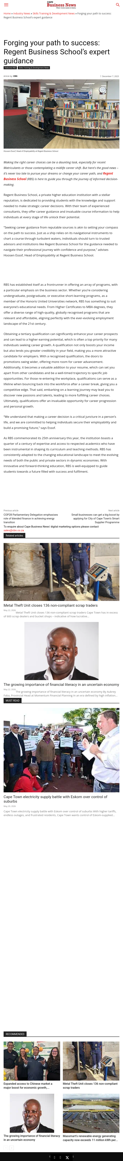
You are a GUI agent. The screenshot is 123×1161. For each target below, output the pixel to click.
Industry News (21, 13)
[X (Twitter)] (67, 1157)
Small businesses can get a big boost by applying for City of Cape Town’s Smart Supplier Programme (95, 518)
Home (7, 13)
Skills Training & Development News (54, 13)
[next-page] (11, 1148)
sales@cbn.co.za (14, 530)
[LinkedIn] (54, 1157)
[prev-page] (6, 1148)
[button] (6, 5)
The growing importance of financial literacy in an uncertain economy (61, 684)
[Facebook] (60, 1157)
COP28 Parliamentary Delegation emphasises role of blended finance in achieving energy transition (31, 518)
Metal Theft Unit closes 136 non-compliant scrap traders (51, 605)
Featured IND (10, 67)
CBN (15, 76)
